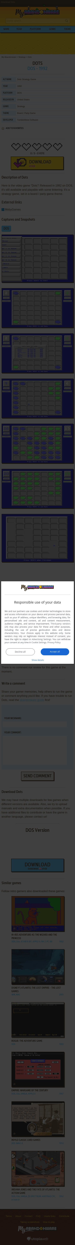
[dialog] (37, 622)
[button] (37, 660)
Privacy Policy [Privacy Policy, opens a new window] (54, 642)
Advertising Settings (41, 639)
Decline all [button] (20, 651)
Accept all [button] (55, 651)
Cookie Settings (39, 642)
